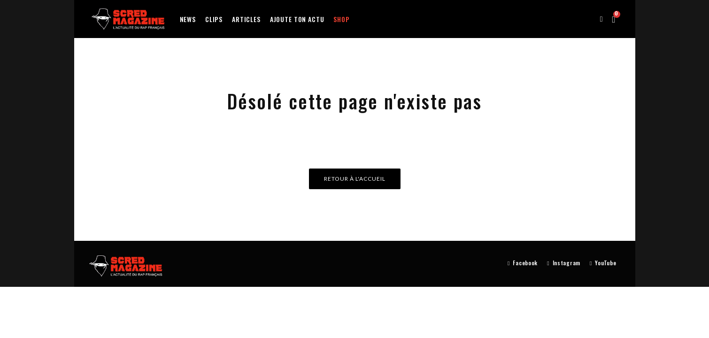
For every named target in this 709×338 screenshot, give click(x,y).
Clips (214, 19)
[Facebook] (522, 263)
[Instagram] (563, 263)
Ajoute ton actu (297, 19)
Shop (341, 19)
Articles (246, 19)
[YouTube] (603, 263)
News (188, 19)
